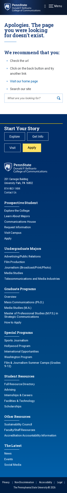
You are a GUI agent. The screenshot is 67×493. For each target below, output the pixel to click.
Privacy (5, 482)
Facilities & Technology (19, 401)
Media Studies (13, 273)
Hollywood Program (17, 346)
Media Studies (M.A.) (17, 308)
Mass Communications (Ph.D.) (24, 302)
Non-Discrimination (24, 482)
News (8, 453)
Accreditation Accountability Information (30, 435)
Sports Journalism (16, 340)
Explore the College (16, 210)
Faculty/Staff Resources (19, 430)
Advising (10, 389)
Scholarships (12, 406)
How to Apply (12, 322)
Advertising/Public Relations (22, 256)
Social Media (12, 464)
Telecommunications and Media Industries (32, 278)
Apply (32, 147)
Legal (59, 482)
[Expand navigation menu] (45, 6)
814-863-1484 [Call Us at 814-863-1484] (12, 188)
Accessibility (45, 482)
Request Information (17, 227)
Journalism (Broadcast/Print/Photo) (27, 267)
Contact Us (10, 192)
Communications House (20, 221)
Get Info (37, 136)
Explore (14, 136)
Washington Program (18, 357)
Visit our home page (24, 81)
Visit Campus (12, 232)
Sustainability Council (18, 424)
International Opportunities (21, 351)
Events (8, 459)
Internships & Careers (18, 395)
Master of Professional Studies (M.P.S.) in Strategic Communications (31, 315)
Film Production (14, 262)
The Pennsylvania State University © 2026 (34, 487)
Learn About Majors (17, 216)
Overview (10, 296)
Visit (12, 148)
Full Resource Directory (19, 384)
